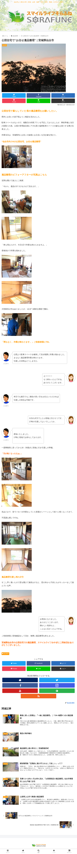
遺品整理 (5, 653)
